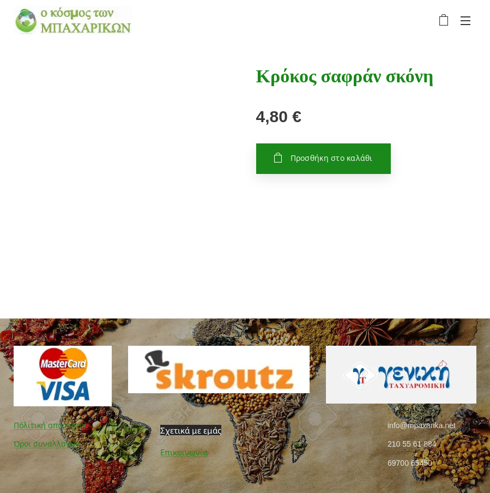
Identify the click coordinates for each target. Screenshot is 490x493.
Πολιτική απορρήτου (51, 425)
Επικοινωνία (184, 452)
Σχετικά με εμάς (190, 430)
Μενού (465, 20)
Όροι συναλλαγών (47, 444)
